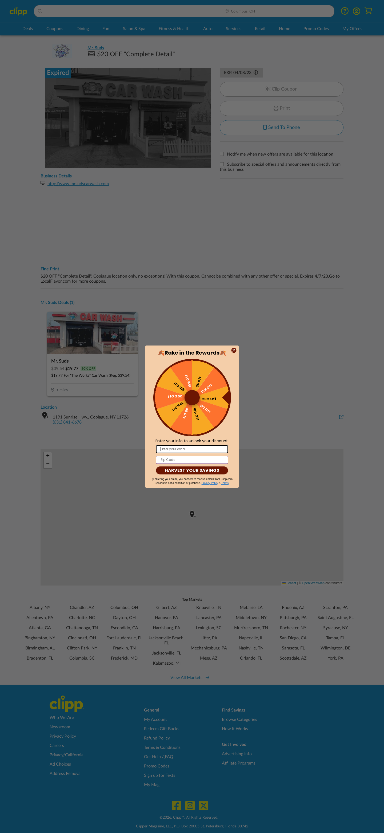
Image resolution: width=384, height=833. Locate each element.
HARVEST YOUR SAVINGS (192, 470)
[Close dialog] (234, 350)
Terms (225, 483)
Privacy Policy (210, 483)
